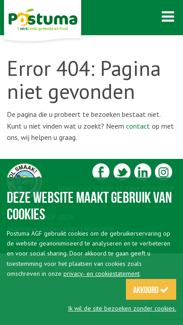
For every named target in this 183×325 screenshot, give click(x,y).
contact (138, 125)
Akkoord (151, 290)
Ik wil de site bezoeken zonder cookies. (122, 308)
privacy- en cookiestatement (101, 273)
